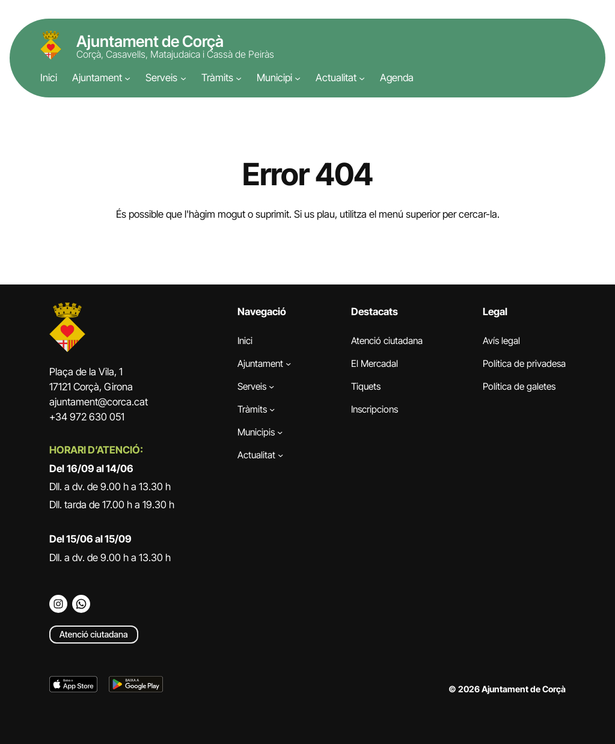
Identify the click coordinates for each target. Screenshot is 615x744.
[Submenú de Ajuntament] (127, 78)
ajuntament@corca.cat (98, 402)
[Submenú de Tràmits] (239, 78)
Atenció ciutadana (94, 634)
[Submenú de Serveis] (183, 78)
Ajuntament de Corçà (150, 41)
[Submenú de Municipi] (298, 78)
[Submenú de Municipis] (280, 432)
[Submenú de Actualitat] (362, 78)
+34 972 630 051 (86, 417)
